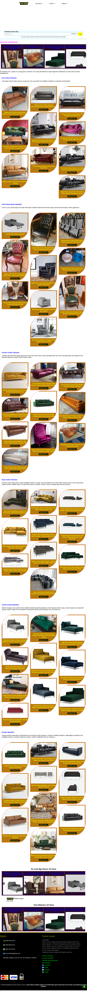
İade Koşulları (46, 963)
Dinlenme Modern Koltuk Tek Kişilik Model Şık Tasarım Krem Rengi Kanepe (15, 641)
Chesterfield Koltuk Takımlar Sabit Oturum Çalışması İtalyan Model (15, 468)
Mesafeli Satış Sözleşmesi (50, 960)
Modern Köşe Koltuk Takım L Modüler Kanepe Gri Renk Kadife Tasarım (43, 562)
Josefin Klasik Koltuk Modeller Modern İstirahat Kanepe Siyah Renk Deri (15, 696)
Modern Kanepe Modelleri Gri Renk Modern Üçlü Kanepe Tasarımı (72, 798)
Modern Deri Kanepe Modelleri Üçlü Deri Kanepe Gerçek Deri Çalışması (44, 141)
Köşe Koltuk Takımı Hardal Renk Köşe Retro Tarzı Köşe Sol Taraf (43, 508)
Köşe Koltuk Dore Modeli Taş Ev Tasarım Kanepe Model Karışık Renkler (44, 593)
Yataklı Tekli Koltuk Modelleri (15, 234)
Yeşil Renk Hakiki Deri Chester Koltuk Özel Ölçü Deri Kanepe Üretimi (15, 147)
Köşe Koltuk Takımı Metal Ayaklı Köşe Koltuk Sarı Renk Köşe (15, 547)
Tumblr (45, 972)
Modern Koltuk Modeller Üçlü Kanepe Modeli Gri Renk (43, 786)
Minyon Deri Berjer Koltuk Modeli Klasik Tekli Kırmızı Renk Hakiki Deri (15, 274)
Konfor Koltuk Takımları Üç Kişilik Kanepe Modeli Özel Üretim (72, 829)
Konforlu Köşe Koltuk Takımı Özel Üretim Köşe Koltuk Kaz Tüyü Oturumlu (72, 537)
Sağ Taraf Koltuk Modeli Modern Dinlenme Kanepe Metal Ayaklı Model (72, 643)
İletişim (64, 3)
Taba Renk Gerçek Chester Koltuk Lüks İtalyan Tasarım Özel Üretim (72, 416)
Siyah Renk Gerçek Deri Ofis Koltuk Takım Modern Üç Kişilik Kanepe (72, 192)
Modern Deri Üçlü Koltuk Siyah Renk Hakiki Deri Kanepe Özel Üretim (44, 759)
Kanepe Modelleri (8, 732)
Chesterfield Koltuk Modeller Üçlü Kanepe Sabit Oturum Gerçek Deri (15, 442)
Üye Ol (79, 38)
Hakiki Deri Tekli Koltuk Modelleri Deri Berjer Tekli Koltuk (43, 283)
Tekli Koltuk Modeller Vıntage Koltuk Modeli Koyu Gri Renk (44, 340)
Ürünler (51, 3)
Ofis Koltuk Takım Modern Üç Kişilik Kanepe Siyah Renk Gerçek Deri (72, 168)
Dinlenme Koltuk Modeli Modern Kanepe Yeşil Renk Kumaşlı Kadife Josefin (43, 635)
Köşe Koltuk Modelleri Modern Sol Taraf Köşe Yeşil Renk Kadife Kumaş (15, 512)
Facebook (46, 965)
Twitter (45, 967)
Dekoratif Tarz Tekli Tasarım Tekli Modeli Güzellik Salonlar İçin (72, 269)
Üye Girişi (83, 38)
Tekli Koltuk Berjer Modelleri (12, 204)
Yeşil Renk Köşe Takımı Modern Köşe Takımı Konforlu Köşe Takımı (72, 568)
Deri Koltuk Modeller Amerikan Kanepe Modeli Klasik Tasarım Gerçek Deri (15, 415)
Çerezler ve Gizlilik (47, 958)
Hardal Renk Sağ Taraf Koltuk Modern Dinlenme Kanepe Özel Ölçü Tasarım (43, 671)
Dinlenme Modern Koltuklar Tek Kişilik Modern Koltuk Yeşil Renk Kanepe (56, 47)
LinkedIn (45, 970)
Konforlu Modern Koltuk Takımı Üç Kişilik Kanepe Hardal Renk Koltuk (15, 801)
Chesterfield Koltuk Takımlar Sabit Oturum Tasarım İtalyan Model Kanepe (43, 384)
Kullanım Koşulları (47, 956)
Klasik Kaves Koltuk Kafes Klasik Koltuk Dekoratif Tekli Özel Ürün (72, 241)
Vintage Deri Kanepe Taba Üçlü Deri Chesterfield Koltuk (34, 46)
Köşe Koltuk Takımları (9, 480)
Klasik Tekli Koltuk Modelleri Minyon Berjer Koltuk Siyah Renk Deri (44, 248)
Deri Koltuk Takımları (9, 78)
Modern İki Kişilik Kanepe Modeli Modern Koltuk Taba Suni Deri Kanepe (15, 113)
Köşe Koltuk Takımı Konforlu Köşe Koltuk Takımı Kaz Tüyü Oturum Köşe (72, 509)
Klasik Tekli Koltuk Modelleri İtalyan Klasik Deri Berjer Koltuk (15, 303)
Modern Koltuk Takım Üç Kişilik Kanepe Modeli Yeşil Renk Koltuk (44, 415)
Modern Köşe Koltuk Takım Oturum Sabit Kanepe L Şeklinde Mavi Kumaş (43, 535)
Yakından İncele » (15, 116)
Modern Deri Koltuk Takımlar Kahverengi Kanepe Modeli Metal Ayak (44, 105)
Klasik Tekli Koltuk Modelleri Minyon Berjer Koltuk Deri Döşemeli (13, 47)
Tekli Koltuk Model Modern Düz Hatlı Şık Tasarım (44, 310)
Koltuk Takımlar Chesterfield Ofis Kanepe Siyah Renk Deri (72, 114)
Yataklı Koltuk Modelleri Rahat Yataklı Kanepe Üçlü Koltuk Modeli (72, 762)
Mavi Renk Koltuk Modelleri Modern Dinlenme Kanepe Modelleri (72, 678)
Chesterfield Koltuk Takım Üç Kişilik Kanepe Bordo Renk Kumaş (72, 138)
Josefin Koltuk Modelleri (10, 605)
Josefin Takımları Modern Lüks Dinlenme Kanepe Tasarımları (15, 667)
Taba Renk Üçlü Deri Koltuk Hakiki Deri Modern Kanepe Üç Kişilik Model (44, 821)
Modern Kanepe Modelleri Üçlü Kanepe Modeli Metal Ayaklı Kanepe (44, 856)
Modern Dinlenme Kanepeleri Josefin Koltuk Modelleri (15, 720)
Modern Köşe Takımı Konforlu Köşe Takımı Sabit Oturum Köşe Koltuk (15, 570)
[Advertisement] (43, 19)
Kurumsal (38, 3)
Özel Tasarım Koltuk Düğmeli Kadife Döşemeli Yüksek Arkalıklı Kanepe (44, 450)
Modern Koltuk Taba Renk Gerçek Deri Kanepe (15, 182)
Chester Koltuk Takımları (10, 352)
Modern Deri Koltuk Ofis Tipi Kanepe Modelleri (15, 836)
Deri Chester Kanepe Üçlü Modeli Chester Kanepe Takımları (72, 385)
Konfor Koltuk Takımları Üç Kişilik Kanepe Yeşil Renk (15, 766)
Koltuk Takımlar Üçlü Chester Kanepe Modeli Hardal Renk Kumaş (15, 391)
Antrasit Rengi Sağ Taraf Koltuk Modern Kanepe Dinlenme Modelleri (44, 706)
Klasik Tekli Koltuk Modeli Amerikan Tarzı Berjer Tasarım (35, 873)
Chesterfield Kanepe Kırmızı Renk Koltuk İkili (44, 167)
